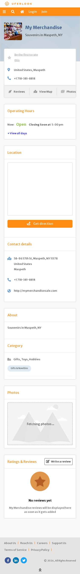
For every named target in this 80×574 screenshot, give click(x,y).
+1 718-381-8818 (24, 78)
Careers (42, 543)
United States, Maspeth (29, 70)
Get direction (40, 224)
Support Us (59, 543)
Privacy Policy (40, 549)
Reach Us (26, 543)
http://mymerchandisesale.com (35, 290)
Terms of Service (15, 549)
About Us (10, 543)
